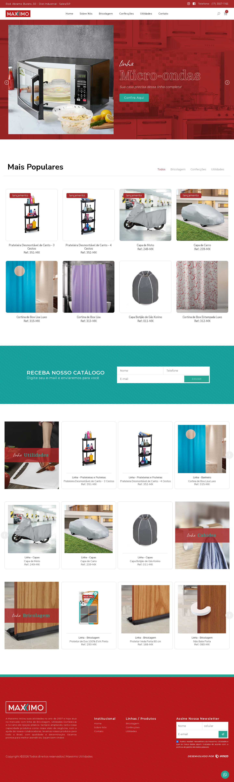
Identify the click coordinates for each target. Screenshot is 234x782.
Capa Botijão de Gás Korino (145, 317)
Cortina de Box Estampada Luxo (202, 317)
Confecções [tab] (198, 169)
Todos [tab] (161, 169)
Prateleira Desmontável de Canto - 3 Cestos (32, 247)
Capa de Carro (202, 245)
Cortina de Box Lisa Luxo (32, 317)
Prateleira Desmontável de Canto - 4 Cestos (88, 247)
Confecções (126, 13)
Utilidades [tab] (217, 169)
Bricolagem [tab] (177, 169)
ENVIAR (196, 378)
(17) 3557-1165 (219, 3)
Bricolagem (106, 13)
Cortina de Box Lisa (88, 317)
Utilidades (146, 13)
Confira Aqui (134, 98)
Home (69, 13)
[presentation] (229, 455)
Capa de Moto (145, 245)
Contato (163, 13)
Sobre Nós (86, 13)
